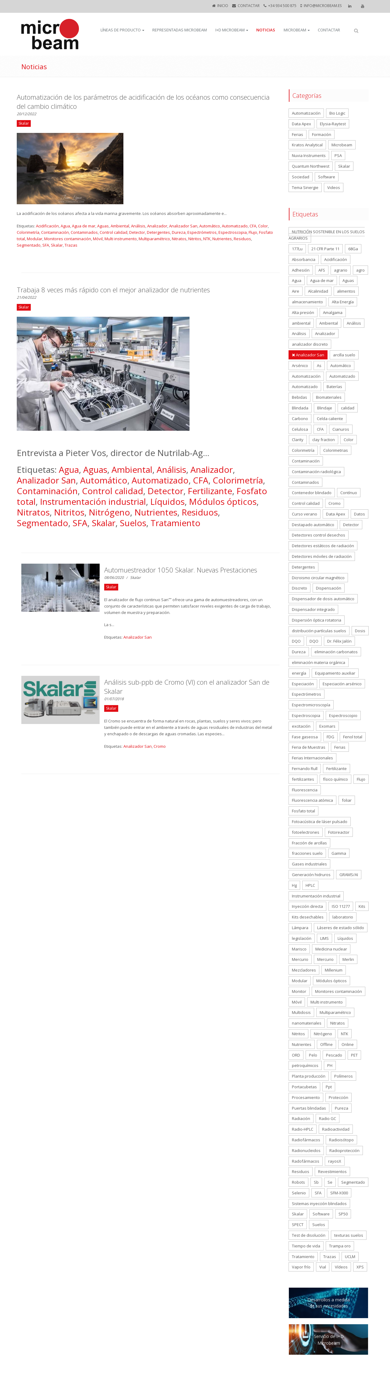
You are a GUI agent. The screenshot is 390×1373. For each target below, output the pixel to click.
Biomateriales (329, 397)
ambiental (301, 323)
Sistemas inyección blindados (319, 1203)
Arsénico (300, 365)
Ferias (297, 134)
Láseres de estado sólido (340, 927)
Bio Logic (337, 113)
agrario (340, 270)
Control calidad (113, 232)
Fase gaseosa (305, 737)
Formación (321, 134)
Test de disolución (308, 1235)
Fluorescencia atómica (312, 800)
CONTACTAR (249, 5)
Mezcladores (304, 970)
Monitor (299, 991)
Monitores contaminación (67, 238)
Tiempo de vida (306, 1246)
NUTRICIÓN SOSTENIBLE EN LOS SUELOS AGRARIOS (327, 235)
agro (360, 270)
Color (263, 226)
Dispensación (328, 588)
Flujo (253, 232)
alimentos (346, 291)
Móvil (98, 238)
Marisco (299, 949)
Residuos (242, 238)
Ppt (329, 1086)
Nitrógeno (109, 512)
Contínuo (348, 492)
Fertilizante (210, 491)
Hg (294, 885)
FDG (330, 737)
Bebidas (299, 397)
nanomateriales (306, 1023)
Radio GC (327, 1118)
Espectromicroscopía (311, 705)
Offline (326, 1044)
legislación (301, 938)
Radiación (301, 1118)
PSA (338, 155)
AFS (321, 270)
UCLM (350, 1256)
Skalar (57, 245)
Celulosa (300, 429)
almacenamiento (307, 302)
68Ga (353, 248)
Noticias (265, 30)
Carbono (300, 418)
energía (299, 673)
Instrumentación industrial (93, 501)
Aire (295, 291)
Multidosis (301, 1012)
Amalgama (332, 312)
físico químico (335, 779)
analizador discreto (310, 344)
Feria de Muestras (308, 747)
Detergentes (158, 232)
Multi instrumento (121, 238)
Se (330, 1182)
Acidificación (47, 226)
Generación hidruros (311, 874)
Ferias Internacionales (312, 758)
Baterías (334, 386)
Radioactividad (335, 1129)
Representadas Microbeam (179, 30)
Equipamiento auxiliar (335, 673)
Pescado (334, 1055)
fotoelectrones (305, 832)
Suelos (133, 523)
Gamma (339, 853)
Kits (362, 906)
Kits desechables (308, 917)
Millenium (333, 970)
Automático (209, 226)
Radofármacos (305, 1161)
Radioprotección (344, 1150)
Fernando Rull (304, 768)
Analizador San (183, 226)
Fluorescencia (304, 790)
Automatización (306, 113)
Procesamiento (306, 1097)
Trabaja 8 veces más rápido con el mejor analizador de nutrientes (113, 289)
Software (326, 177)
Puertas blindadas (309, 1108)
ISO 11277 (341, 906)
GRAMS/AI (348, 874)
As (319, 365)
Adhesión (301, 270)
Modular (34, 238)
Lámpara (300, 927)
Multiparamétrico (154, 238)
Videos (333, 187)
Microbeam (295, 30)
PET (354, 1055)
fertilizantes (303, 779)
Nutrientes (222, 238)
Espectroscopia (232, 232)
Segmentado (29, 245)
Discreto (299, 588)
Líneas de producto (121, 30)
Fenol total (352, 737)
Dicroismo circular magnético (318, 577)
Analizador (157, 226)
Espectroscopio (343, 715)
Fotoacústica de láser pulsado (319, 821)
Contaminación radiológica (316, 471)
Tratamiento (175, 523)
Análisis (138, 226)
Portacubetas (304, 1086)
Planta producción (308, 1076)
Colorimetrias (335, 450)
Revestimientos (332, 1171)
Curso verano (304, 514)
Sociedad (300, 177)
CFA (253, 226)
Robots (298, 1182)
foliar (347, 800)
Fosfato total (303, 811)
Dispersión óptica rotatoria (316, 620)
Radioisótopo (341, 1140)
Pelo (313, 1055)
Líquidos (167, 501)
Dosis (360, 630)
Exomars (327, 726)
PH (329, 1065)
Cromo (160, 746)
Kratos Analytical (307, 145)
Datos (359, 514)
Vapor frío (301, 1267)
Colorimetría (28, 232)
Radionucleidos (306, 1150)
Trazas (71, 245)
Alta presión (303, 312)
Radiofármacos (306, 1140)
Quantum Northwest (310, 166)
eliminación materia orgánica (318, 662)
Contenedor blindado (312, 492)
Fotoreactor (338, 832)
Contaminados (84, 232)
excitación (301, 726)
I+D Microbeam (230, 30)
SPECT (297, 1224)
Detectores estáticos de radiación (323, 545)
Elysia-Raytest (333, 124)
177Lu (297, 248)
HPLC (310, 885)
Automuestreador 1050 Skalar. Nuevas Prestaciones (180, 569)
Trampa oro (340, 1246)
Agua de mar (83, 226)
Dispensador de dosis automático (323, 598)
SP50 (343, 1214)
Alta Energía (343, 302)
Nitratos (179, 238)
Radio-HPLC (302, 1129)
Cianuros (340, 429)
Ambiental (120, 226)
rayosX (334, 1161)
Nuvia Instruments (309, 155)
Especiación (303, 683)
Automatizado (235, 226)
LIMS (324, 938)
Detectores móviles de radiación (322, 556)
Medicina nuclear (331, 949)
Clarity (297, 439)
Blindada (300, 408)
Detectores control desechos (318, 535)
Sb (316, 1182)
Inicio (222, 5)
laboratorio (342, 917)
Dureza (179, 232)
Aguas (103, 226)
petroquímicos (305, 1065)
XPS (360, 1267)
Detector (137, 232)
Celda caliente (330, 418)
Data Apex (301, 124)
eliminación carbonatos (336, 651)
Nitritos (194, 238)
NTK (207, 238)
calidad (347, 408)
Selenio (299, 1193)
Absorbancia (303, 259)
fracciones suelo (307, 853)
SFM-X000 (339, 1193)
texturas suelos (348, 1235)
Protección (338, 1097)
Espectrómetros (202, 232)
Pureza (341, 1108)
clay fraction (323, 439)
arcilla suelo (344, 355)
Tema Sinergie (305, 187)
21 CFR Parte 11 (325, 248)
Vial (322, 1267)
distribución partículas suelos (319, 630)
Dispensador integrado (313, 609)
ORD (296, 1055)
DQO (296, 641)
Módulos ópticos (223, 501)
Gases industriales (309, 864)
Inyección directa (307, 906)
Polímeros (343, 1076)
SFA (45, 245)
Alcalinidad (318, 291)
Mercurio (300, 959)
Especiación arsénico (342, 683)
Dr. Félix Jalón (339, 641)
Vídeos (341, 1267)
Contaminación (55, 232)
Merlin (348, 959)
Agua (65, 226)
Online (348, 1044)
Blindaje (324, 408)
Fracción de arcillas (309, 843)
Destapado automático (313, 524)
